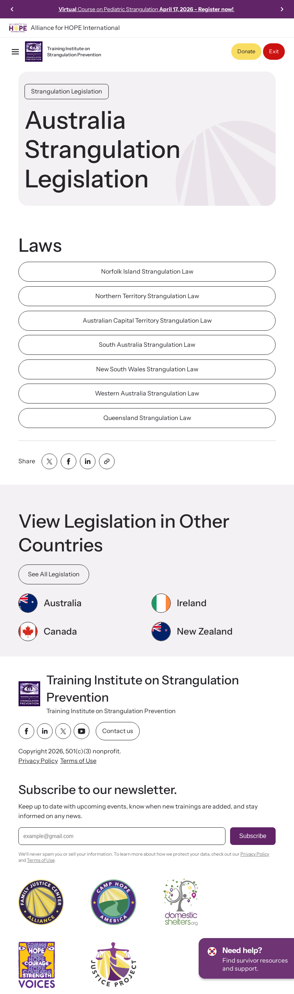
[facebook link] (26, 731)
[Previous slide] (12, 9)
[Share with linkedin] (88, 461)
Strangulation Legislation (66, 91)
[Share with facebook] (68, 461)
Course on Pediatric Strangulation (147, 9)
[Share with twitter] (49, 461)
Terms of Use (78, 760)
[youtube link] (82, 731)
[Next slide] (281, 9)
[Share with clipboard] (107, 461)
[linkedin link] (45, 731)
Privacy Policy (38, 760)
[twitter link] (63, 731)
